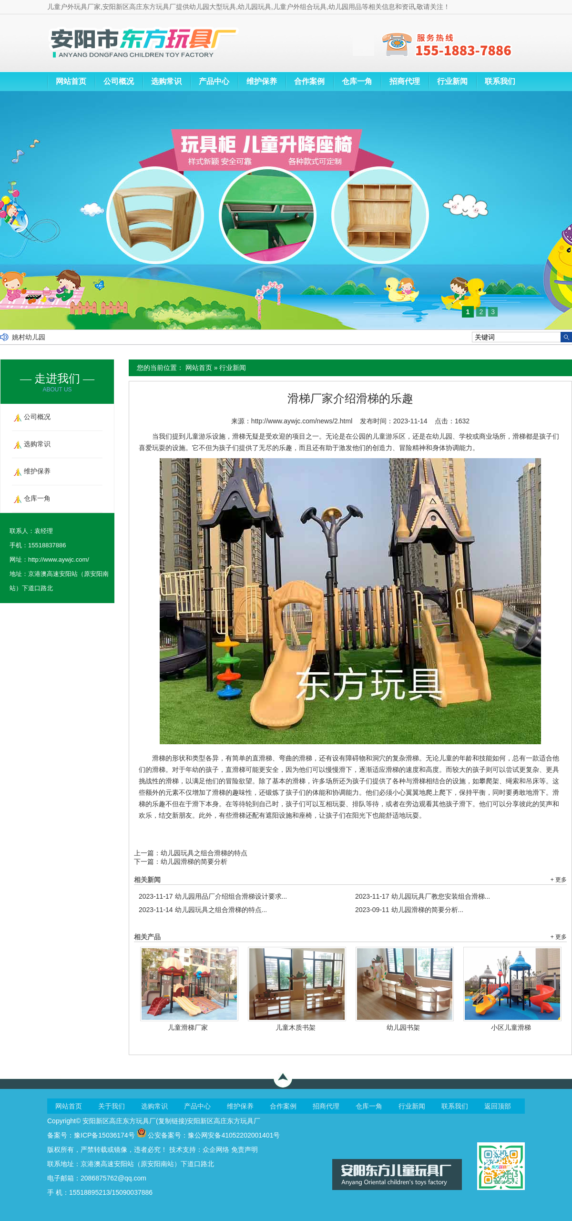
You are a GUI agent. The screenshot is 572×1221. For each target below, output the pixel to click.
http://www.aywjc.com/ (58, 559)
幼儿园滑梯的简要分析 (194, 861)
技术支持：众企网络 (199, 1149)
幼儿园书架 (403, 1027)
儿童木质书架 (296, 1027)
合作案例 (309, 81)
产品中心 (214, 81)
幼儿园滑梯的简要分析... (409, 909)
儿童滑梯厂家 (188, 1027)
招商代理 (404, 81)
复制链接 (171, 1121)
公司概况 (118, 81)
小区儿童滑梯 (511, 1027)
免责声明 (244, 1149)
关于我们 (111, 1106)
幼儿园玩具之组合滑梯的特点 (204, 853)
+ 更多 (559, 879)
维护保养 (261, 81)
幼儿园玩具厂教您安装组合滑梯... (422, 896)
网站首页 (71, 81)
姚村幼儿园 (28, 337)
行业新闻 (452, 81)
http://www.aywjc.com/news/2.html (301, 421)
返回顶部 (497, 1106)
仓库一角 (357, 81)
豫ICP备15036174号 (104, 1135)
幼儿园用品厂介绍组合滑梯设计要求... (213, 896)
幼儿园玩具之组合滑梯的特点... (203, 909)
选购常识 (166, 81)
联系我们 (500, 81)
